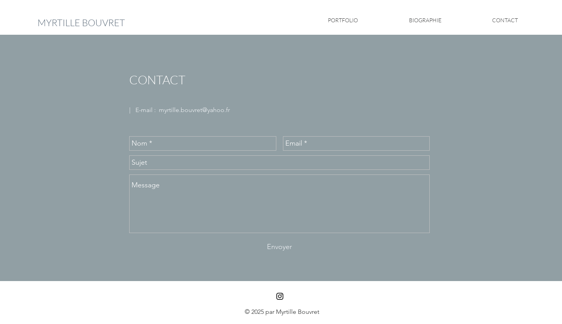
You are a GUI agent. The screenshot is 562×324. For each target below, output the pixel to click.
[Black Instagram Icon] (280, 296)
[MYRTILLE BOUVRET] (81, 23)
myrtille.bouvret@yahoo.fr (194, 110)
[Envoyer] (279, 247)
